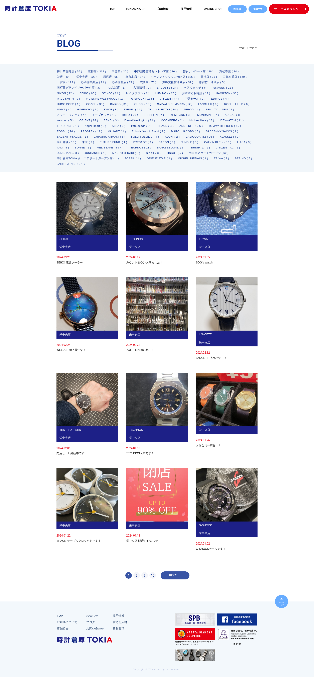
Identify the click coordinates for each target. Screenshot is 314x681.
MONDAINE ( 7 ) (68, 122)
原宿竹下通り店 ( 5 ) (213, 82)
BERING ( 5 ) (178, 166)
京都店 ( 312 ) (97, 71)
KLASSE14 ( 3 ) (123, 144)
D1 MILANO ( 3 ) (217, 116)
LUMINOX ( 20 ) (167, 94)
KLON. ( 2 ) (64, 144)
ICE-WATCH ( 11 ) (100, 127)
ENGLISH (237, 9)
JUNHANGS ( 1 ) (215, 155)
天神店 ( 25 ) (210, 77)
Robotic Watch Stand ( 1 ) (220, 133)
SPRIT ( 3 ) (98, 161)
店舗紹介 (162, 8)
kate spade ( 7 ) (204, 127)
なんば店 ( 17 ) (118, 88)
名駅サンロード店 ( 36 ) (199, 71)
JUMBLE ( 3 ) (89, 150)
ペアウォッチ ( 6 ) (197, 88)
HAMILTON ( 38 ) (230, 94)
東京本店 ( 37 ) (136, 77)
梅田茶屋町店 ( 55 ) (69, 71)
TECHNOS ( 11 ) (68, 155)
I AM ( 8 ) (164, 150)
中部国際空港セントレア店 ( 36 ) (156, 71)
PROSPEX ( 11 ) (161, 133)
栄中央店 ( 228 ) (87, 77)
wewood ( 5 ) (116, 122)
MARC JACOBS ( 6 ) (72, 138)
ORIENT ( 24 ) (140, 122)
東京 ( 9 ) (171, 144)
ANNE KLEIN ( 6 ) (69, 133)
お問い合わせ (95, 632)
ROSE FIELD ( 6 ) (70, 110)
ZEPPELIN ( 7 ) (190, 116)
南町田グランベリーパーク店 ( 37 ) (80, 88)
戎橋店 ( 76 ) (149, 82)
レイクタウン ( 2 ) (139, 94)
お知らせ (92, 619)
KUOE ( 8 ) (144, 110)
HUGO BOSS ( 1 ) (69, 105)
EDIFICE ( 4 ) (223, 99)
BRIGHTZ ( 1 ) (130, 155)
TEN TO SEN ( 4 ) (71, 116)
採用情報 (185, 8)
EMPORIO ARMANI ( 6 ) (185, 138)
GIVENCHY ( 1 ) (120, 110)
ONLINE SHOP (212, 8)
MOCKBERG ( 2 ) (226, 122)
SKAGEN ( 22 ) (225, 88)
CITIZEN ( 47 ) (172, 99)
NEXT (173, 579)
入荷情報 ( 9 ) (143, 88)
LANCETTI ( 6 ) (212, 105)
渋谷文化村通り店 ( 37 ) (178, 82)
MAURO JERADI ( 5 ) (71, 161)
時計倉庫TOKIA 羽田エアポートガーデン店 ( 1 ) (212, 161)
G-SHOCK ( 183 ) (144, 99)
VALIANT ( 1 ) (187, 133)
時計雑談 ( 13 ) (150, 144)
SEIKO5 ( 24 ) (112, 94)
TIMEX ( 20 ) (165, 116)
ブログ (90, 625)
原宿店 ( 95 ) (112, 77)
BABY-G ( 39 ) (120, 105)
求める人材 (120, 625)
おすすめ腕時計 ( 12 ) (198, 94)
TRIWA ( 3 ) (156, 166)
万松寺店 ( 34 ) (230, 71)
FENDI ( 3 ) (163, 122)
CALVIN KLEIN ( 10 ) (117, 150)
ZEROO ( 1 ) (226, 110)
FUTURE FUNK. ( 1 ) (197, 144)
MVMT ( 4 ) (96, 110)
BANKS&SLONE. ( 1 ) (99, 155)
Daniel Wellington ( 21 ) (193, 122)
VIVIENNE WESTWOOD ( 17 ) (107, 99)
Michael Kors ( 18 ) (69, 127)
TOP (111, 8)
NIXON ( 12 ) (65, 94)
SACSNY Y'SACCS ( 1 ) (148, 138)
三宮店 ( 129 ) (66, 82)
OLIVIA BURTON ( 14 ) (197, 110)
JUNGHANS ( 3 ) (187, 155)
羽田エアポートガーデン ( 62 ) (155, 161)
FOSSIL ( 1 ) (65, 166)
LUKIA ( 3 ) (144, 150)
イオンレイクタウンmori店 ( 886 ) (174, 77)
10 (152, 579)
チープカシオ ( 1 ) (139, 116)
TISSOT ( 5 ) (120, 161)
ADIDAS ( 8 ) (93, 122)
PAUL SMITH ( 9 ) (69, 99)
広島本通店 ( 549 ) (236, 77)
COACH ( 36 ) (96, 105)
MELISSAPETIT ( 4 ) (212, 150)
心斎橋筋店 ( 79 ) (123, 82)
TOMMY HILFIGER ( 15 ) (103, 133)
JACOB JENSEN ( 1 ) (207, 166)
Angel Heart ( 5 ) (158, 127)
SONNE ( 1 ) (184, 150)
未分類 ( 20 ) (120, 71)
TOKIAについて (135, 8)
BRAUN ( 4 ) (229, 127)
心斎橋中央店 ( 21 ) (94, 82)
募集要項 (118, 632)
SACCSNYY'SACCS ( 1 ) (109, 138)
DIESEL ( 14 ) (167, 110)
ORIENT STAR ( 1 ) (93, 166)
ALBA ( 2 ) (182, 127)
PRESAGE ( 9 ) (227, 144)
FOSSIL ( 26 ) (135, 133)
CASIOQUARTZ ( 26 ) (92, 144)
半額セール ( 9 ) (198, 99)
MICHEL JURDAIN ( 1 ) (127, 166)
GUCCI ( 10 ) (145, 105)
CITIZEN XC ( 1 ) (157, 155)
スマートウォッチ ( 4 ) (106, 116)
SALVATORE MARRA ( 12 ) (177, 105)
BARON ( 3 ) (65, 150)
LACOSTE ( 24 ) (168, 88)
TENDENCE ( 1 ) (129, 127)
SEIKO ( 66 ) (88, 94)
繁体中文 (258, 9)
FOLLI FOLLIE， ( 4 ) (222, 138)
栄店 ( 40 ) (64, 77)
